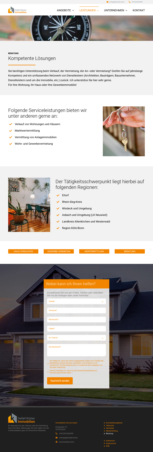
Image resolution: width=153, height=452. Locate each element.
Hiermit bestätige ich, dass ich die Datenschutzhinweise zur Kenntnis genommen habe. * (73, 371)
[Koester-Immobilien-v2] (17, 7)
